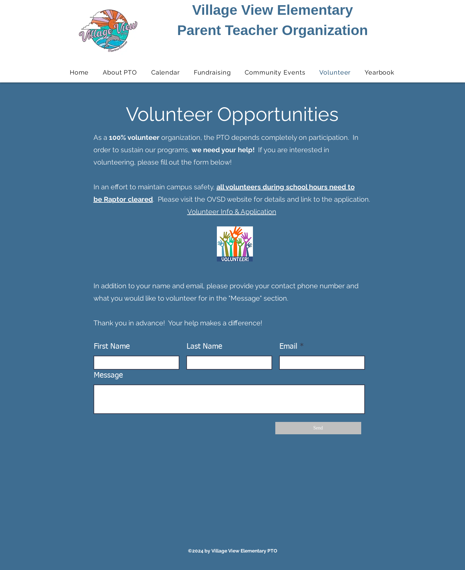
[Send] (318, 428)
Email (288, 346)
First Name (112, 346)
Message (108, 375)
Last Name (204, 346)
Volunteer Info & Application (231, 212)
